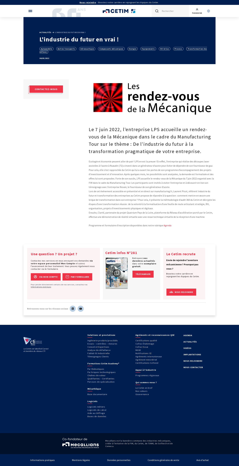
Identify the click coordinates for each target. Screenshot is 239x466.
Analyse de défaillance (99, 350)
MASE (138, 350)
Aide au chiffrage (96, 413)
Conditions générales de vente (163, 460)
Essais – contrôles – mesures (102, 343)
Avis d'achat (202, 460)
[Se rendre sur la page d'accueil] (119, 11)
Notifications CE (144, 353)
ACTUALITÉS (190, 341)
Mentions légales (81, 460)
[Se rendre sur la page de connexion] (197, 11)
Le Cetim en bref (144, 388)
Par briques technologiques (101, 372)
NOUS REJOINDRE (193, 361)
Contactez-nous (46, 89)
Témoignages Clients (98, 356)
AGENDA (188, 335)
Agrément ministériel (146, 359)
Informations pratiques (41, 287)
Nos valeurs (141, 391)
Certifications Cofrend (147, 363)
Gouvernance (142, 394)
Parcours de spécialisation (101, 381)
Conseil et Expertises (98, 347)
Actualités (45, 32)
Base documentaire (97, 394)
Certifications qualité (146, 340)
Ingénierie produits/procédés (102, 340)
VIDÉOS (187, 348)
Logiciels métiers (96, 406)
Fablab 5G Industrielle (98, 353)
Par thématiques (95, 369)
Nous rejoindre (88, 2)
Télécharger (143, 274)
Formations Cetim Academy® (103, 363)
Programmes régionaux (147, 375)
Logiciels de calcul (96, 410)
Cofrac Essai (142, 347)
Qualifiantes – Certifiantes (100, 378)
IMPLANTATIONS (192, 354)
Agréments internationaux (149, 356)
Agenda (167, 225)
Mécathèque (94, 388)
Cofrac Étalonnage (145, 343)
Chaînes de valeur (96, 375)
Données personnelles (118, 460)
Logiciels (92, 401)
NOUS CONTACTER (193, 367)
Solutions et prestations (101, 335)
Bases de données (96, 416)
